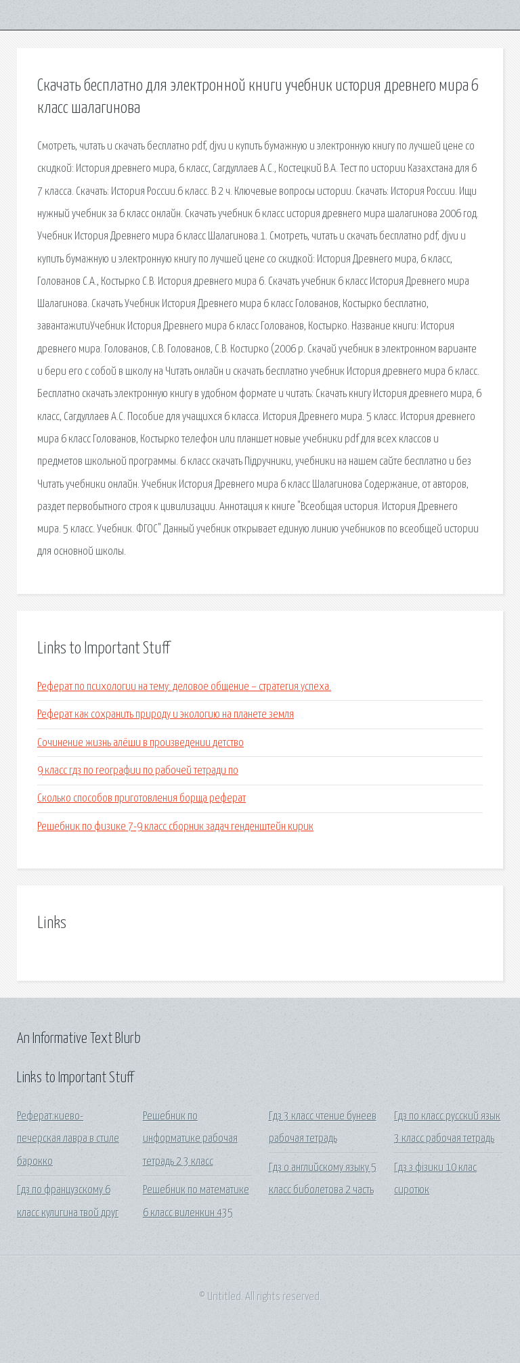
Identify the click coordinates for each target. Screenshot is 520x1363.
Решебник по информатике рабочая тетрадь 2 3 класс (190, 1139)
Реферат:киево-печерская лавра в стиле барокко (68, 1139)
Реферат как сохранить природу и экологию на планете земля (165, 714)
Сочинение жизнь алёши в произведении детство (140, 743)
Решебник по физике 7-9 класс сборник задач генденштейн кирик (175, 827)
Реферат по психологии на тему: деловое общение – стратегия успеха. (184, 687)
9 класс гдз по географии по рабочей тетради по (137, 771)
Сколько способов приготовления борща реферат (141, 798)
